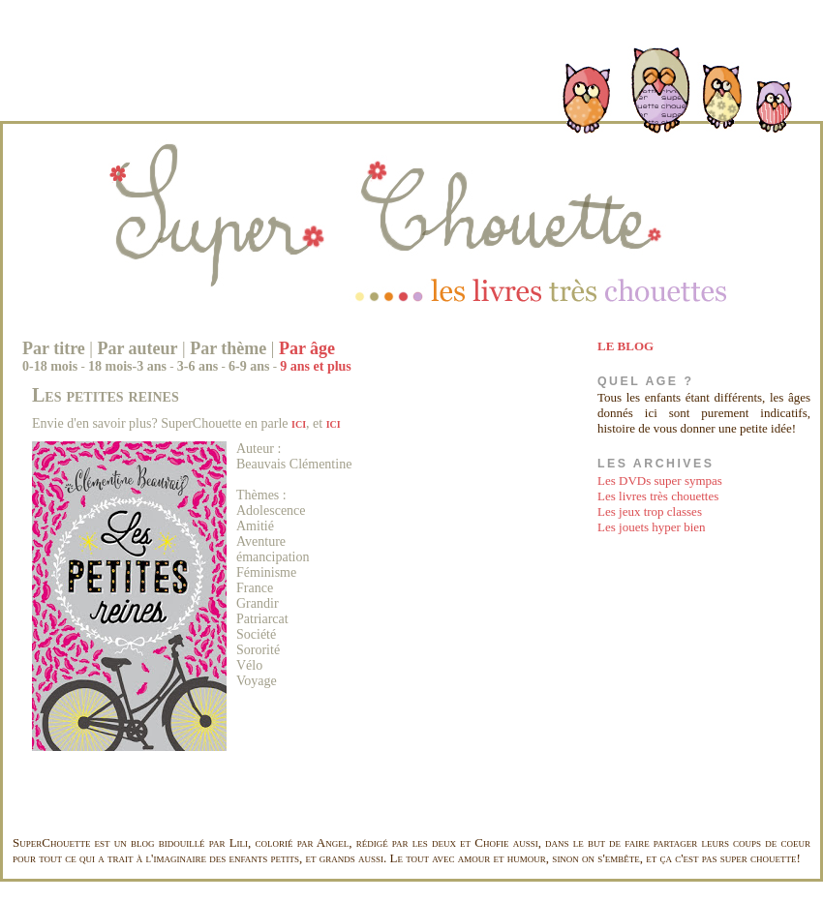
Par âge (307, 348)
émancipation (272, 557)
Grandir (257, 603)
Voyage (256, 681)
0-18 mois (49, 366)
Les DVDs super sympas (659, 480)
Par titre (53, 348)
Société (256, 634)
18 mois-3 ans (127, 366)
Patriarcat (262, 619)
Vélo (249, 665)
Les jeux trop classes (649, 511)
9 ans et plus (315, 366)
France (254, 588)
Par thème (228, 348)
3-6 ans (197, 366)
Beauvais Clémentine (293, 464)
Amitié (255, 526)
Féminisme (266, 572)
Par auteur (137, 348)
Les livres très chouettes (657, 496)
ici (298, 423)
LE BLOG (625, 346)
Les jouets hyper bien (651, 527)
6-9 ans (249, 366)
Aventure (261, 541)
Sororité (258, 650)
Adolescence (271, 510)
